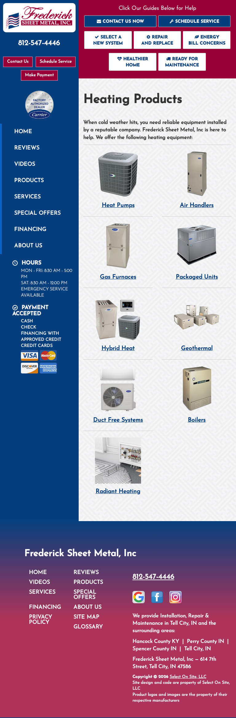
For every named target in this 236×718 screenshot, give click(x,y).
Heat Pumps (118, 180)
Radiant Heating (118, 466)
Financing (30, 229)
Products (29, 180)
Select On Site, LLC (188, 678)
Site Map (86, 617)
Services (27, 197)
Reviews (26, 148)
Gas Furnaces (118, 251)
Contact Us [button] (18, 61)
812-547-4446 (153, 577)
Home (23, 131)
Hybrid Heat (118, 323)
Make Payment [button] (39, 75)
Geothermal (196, 323)
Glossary (88, 627)
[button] (120, 21)
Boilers (196, 395)
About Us (28, 246)
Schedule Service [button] (56, 61)
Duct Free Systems (118, 395)
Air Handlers (196, 180)
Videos (24, 164)
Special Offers (37, 213)
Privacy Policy (40, 620)
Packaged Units (196, 251)
